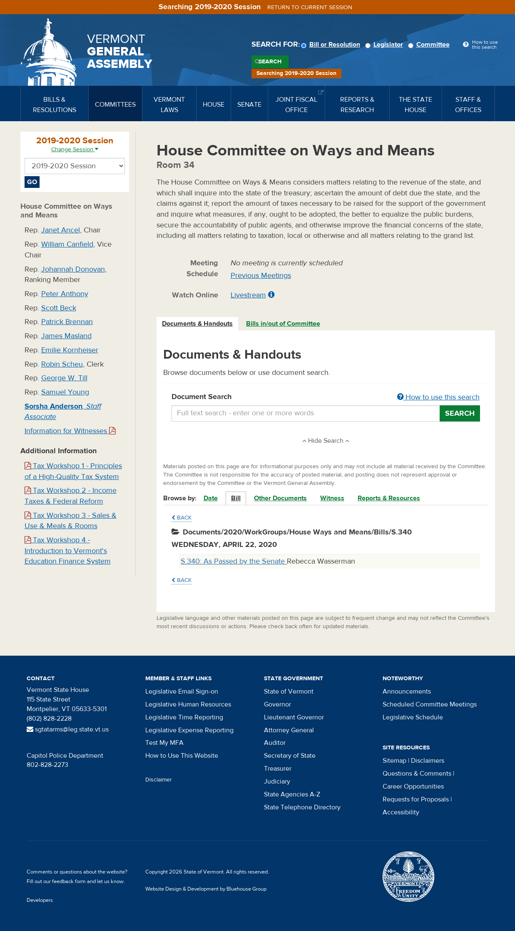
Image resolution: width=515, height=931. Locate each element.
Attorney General (289, 730)
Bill (236, 498)
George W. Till (64, 378)
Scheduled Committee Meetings (430, 704)
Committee (430, 44)
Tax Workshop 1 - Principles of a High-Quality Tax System (73, 471)
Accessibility (401, 812)
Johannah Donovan (73, 269)
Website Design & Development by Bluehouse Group (205, 889)
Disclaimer (158, 780)
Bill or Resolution (332, 44)
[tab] (198, 324)
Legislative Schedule (413, 717)
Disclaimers (427, 760)
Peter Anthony (64, 294)
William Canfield (67, 244)
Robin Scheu (62, 364)
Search (270, 61)
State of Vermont (288, 691)
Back (182, 518)
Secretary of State (290, 755)
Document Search (326, 397)
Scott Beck (58, 308)
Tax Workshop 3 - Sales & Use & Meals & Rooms (71, 521)
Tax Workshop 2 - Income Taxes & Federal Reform (71, 496)
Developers (40, 900)
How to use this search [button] (438, 397)
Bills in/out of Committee (283, 323)
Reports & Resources (389, 498)
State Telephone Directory (302, 807)
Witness (332, 498)
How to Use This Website (181, 755)
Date (211, 498)
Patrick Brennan (67, 322)
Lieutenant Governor (294, 717)
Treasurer (277, 768)
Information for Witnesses (70, 431)
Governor (277, 704)
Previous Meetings (261, 275)
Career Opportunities (413, 786)
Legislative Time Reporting (184, 717)
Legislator (385, 44)
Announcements (407, 691)
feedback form (69, 881)
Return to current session (309, 7)
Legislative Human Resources (188, 704)
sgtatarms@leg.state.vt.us (68, 729)
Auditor (275, 743)
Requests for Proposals (416, 799)
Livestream (248, 295)
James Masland (66, 336)
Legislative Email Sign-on (181, 691)
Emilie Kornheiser (69, 350)
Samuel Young (65, 392)
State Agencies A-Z (292, 794)
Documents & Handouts (197, 323)
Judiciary (277, 781)
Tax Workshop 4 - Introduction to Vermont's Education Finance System (68, 550)
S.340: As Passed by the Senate (234, 561)
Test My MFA (164, 743)
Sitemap (394, 760)
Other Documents (280, 498)
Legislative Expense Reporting (189, 730)
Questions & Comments (417, 773)
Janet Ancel (60, 230)
